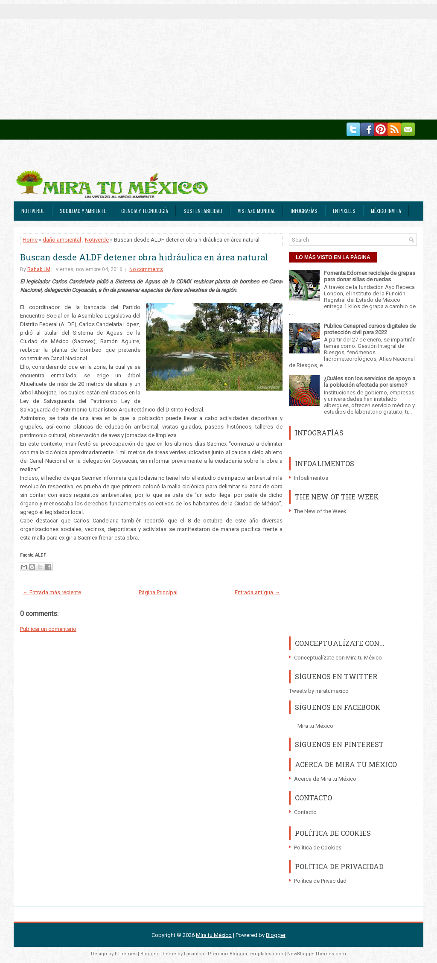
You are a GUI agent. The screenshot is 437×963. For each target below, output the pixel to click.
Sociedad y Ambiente (83, 210)
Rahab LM (38, 269)
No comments (146, 269)
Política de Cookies (317, 847)
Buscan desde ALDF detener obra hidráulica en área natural (144, 257)
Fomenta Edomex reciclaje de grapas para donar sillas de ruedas (369, 276)
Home (30, 239)
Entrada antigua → (257, 592)
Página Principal (158, 592)
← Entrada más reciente (52, 592)
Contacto (305, 812)
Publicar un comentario (48, 629)
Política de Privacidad (320, 881)
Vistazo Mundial (256, 210)
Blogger (276, 935)
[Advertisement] (218, 60)
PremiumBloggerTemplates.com (245, 954)
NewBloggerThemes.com (316, 954)
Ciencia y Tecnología (144, 210)
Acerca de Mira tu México (325, 779)
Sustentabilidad (203, 210)
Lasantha (194, 954)
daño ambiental (62, 239)
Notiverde (32, 210)
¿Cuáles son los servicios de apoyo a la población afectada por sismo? (369, 381)
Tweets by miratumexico (319, 691)
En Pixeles (344, 210)
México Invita (386, 210)
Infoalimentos (311, 478)
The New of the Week (320, 511)
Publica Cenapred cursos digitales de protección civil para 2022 (370, 329)
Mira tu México (315, 726)
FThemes (126, 954)
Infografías (304, 210)
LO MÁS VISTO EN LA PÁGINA (333, 257)
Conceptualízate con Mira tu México (338, 657)
